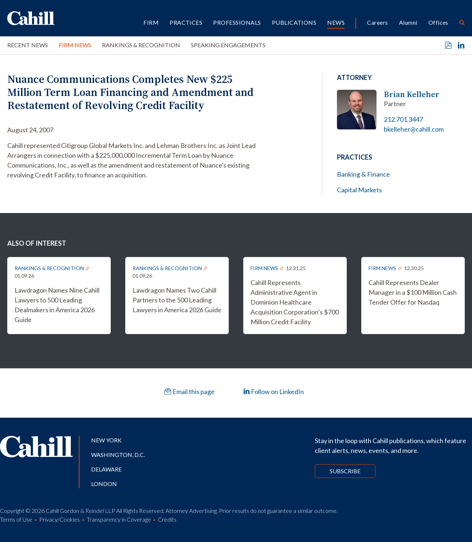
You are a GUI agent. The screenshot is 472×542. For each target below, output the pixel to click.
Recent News (27, 44)
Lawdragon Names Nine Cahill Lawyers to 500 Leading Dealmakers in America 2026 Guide (57, 305)
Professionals (237, 22)
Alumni (408, 22)
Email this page (189, 392)
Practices (186, 22)
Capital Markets (359, 190)
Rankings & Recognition (141, 44)
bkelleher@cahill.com (414, 129)
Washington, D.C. (118, 454)
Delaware (106, 469)
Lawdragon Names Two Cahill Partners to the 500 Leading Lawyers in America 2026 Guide (177, 300)
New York (106, 440)
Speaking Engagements (228, 44)
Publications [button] (294, 22)
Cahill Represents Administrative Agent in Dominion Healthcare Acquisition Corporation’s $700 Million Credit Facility (295, 302)
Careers (377, 22)
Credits (167, 519)
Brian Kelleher (411, 94)
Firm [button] (151, 22)
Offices (438, 22)
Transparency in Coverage (119, 519)
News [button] (336, 22)
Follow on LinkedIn (273, 392)
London (104, 483)
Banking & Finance (363, 174)
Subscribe (345, 470)
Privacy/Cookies (59, 519)
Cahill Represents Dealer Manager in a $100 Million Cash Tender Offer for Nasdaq (413, 292)
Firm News (75, 44)
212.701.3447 (403, 119)
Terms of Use (16, 519)
